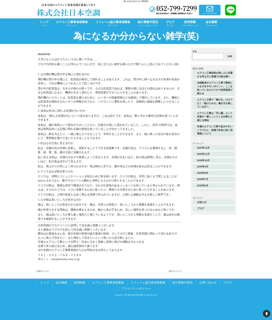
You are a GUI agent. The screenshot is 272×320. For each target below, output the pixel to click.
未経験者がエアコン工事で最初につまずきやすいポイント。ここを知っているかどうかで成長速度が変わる (215, 88)
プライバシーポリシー (136, 288)
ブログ (200, 208)
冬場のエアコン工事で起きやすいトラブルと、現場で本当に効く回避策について (215, 130)
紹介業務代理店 (182, 282)
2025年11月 (203, 154)
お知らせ (202, 202)
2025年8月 (202, 173)
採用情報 (79, 282)
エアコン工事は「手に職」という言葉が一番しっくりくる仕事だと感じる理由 (215, 117)
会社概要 (61, 282)
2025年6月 (202, 185)
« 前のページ (42, 271)
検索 (194, 51)
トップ (44, 282)
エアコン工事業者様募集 (108, 282)
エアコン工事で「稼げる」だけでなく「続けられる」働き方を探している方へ (215, 103)
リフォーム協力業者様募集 (148, 282)
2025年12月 (203, 147)
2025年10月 (203, 160)
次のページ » (175, 271)
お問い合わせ (208, 282)
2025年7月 (202, 179)
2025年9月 (202, 166)
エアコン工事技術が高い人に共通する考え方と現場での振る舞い (215, 74)
